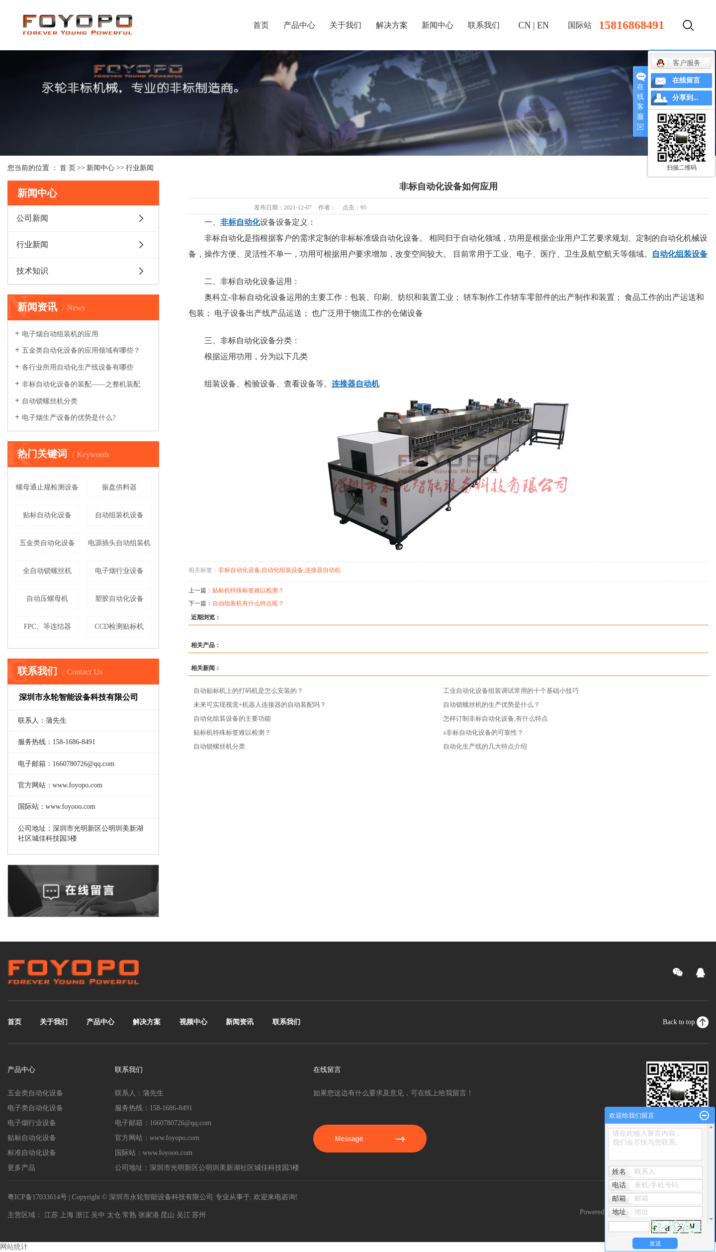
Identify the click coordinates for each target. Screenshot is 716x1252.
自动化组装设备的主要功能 (232, 718)
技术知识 (32, 271)
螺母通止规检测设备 (47, 487)
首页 (261, 25)
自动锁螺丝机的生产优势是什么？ (491, 704)
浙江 (83, 1215)
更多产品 (21, 1167)
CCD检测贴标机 (119, 626)
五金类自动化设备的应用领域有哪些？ (81, 350)
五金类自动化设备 (47, 543)
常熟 (129, 1215)
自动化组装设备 (282, 570)
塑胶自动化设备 (119, 598)
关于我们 (345, 25)
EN (543, 25)
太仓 (114, 1215)
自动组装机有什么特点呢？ (248, 603)
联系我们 (484, 25)
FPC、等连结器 (47, 626)
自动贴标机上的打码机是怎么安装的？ (248, 690)
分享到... (685, 97)
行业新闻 (140, 168)
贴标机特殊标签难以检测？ (248, 590)
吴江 (183, 1215)
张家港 (148, 1215)
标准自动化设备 (31, 1152)
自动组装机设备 (119, 515)
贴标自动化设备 (47, 515)
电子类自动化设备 (35, 1108)
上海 (67, 1215)
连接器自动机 (323, 570)
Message (370, 1139)
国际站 (580, 25)
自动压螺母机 (47, 598)
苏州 (199, 1215)
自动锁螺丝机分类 (50, 401)
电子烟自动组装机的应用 (60, 334)
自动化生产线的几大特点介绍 (485, 746)
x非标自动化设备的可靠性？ (483, 732)
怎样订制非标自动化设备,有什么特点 (495, 718)
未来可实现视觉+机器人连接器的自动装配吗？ (259, 704)
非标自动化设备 (239, 570)
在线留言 (686, 80)
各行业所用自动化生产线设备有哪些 (77, 367)
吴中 (98, 1215)
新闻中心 (437, 25)
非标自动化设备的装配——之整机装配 (81, 384)
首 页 (68, 168)
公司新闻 (32, 218)
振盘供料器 (119, 487)
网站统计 (14, 1247)
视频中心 (193, 1022)
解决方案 (392, 25)
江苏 (51, 1215)
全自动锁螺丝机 (47, 571)
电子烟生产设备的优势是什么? (68, 417)
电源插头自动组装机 (119, 543)
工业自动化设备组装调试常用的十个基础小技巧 (511, 690)
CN (525, 25)
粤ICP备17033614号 (37, 1197)
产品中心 (299, 25)
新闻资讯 (240, 1022)
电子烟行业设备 (119, 571)
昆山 (168, 1215)
